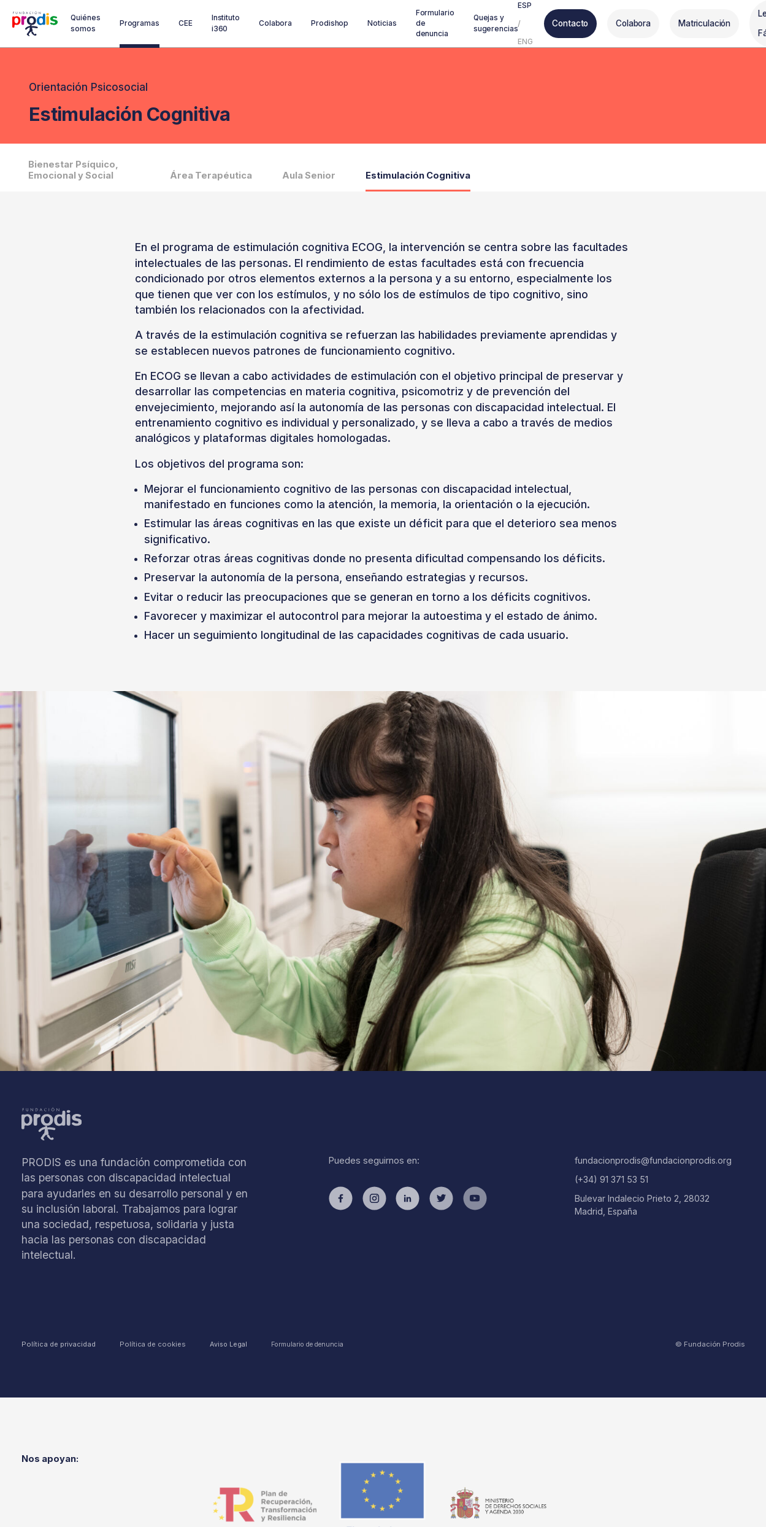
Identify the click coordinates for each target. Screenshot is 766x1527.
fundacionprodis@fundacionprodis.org (649, 1161)
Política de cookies (144, 1325)
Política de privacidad (57, 1325)
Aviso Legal (212, 1324)
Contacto (564, 23)
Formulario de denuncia (288, 1324)
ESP (518, 6)
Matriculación (698, 23)
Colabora (627, 23)
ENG (519, 40)
